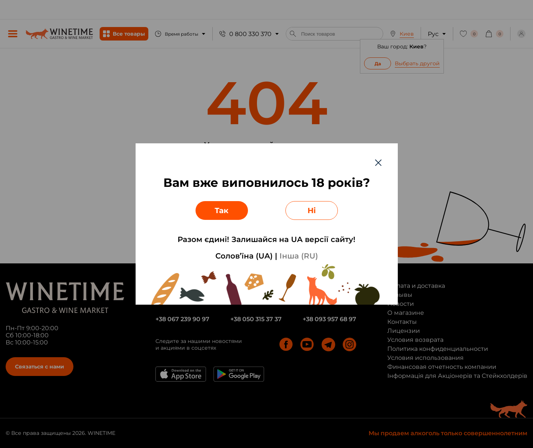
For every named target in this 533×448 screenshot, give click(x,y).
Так (221, 210)
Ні (312, 210)
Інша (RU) (298, 255)
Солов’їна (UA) (244, 255)
